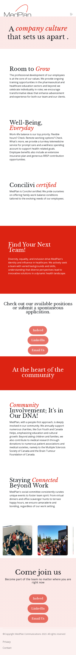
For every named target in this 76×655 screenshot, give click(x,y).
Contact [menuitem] (7, 647)
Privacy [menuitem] (7, 641)
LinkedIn (38, 353)
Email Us (38, 362)
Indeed (38, 343)
